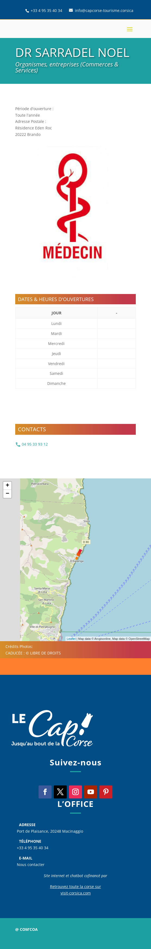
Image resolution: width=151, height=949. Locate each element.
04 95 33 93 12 (31, 444)
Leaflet (71, 638)
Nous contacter (31, 864)
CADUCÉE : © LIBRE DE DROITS (33, 653)
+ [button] (7, 486)
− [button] (7, 494)
